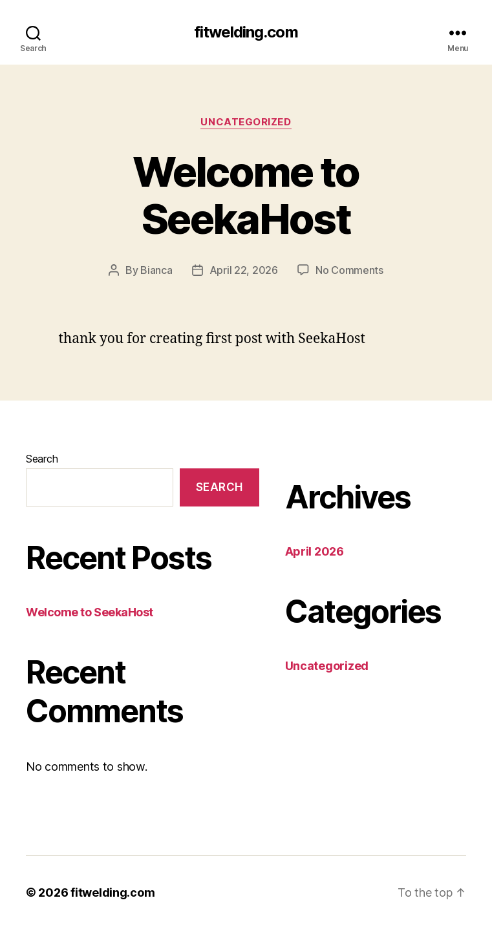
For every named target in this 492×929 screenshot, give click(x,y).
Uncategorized (245, 122)
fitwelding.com (245, 32)
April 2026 (314, 551)
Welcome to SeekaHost (246, 195)
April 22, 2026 (243, 270)
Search (42, 458)
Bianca (156, 270)
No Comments (349, 270)
